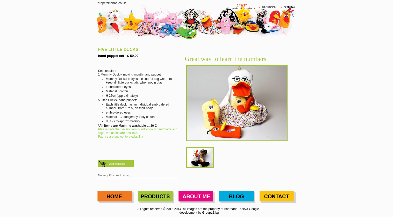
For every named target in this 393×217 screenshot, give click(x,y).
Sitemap (290, 7)
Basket (242, 5)
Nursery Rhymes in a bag (114, 175)
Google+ (255, 209)
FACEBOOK (269, 7)
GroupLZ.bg (210, 212)
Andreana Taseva (236, 209)
